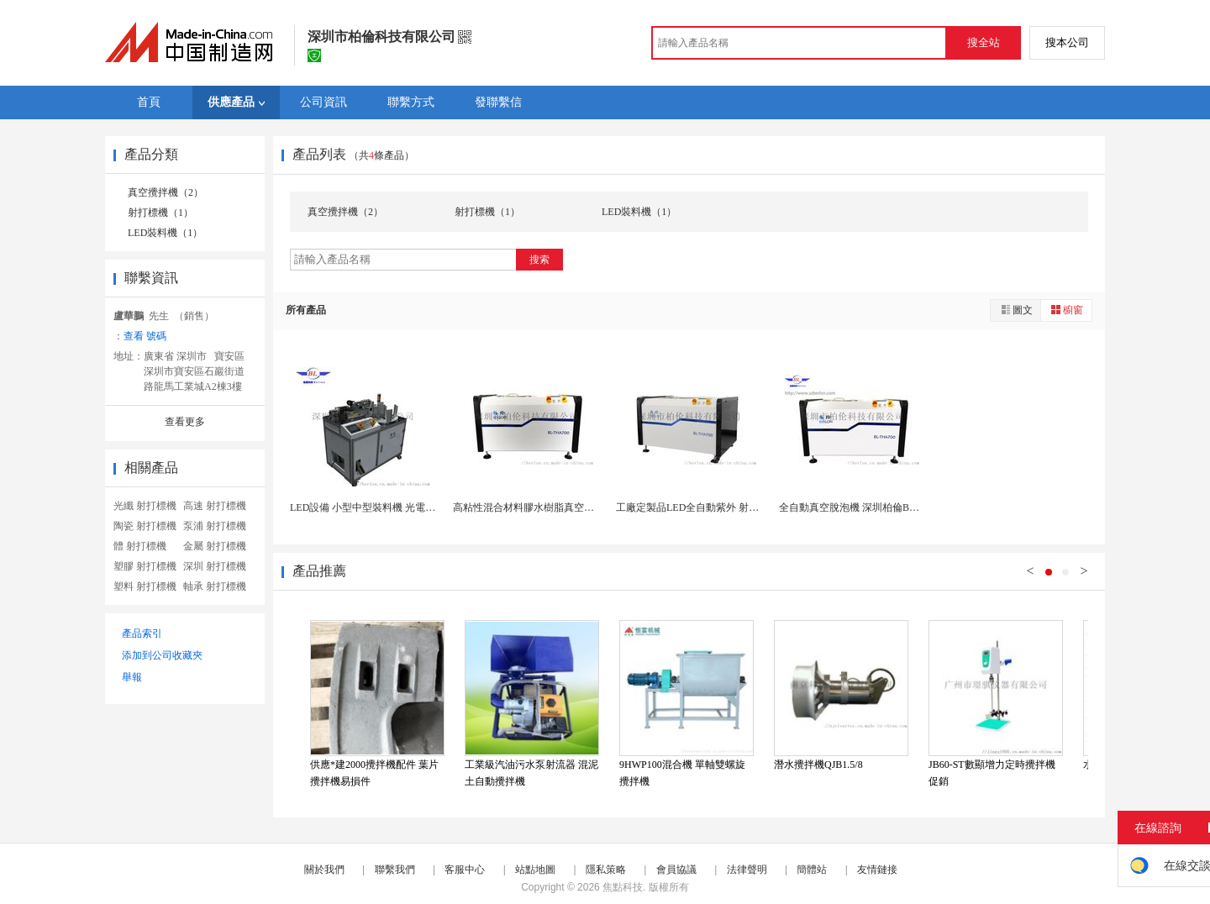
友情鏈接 (877, 869)
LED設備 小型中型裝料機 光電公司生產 (378, 507)
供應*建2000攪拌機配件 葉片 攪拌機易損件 (374, 773)
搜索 (539, 259)
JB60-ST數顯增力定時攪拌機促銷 (992, 773)
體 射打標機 (139, 546)
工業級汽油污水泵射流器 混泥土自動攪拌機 (531, 773)
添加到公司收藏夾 (162, 655)
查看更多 (185, 422)
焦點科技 (622, 887)
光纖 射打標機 (144, 506)
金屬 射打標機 (214, 546)
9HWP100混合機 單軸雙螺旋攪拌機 (682, 773)
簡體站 (812, 869)
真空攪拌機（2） (165, 192)
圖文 (1016, 309)
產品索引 (142, 633)
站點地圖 (535, 869)
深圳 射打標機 (214, 566)
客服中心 (465, 869)
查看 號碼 (145, 336)
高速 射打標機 (214, 506)
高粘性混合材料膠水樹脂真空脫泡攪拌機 (543, 507)
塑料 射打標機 (144, 586)
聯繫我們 (395, 869)
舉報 (132, 677)
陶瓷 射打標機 (144, 526)
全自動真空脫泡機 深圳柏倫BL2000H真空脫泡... (885, 507)
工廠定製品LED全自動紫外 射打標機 (697, 507)
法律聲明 (747, 869)
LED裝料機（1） (165, 233)
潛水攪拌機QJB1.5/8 (818, 764)
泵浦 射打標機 (214, 526)
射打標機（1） (160, 212)
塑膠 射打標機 (144, 566)
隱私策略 (606, 869)
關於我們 (324, 869)
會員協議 (676, 869)
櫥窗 (1066, 309)
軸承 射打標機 (214, 586)
